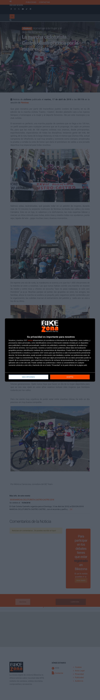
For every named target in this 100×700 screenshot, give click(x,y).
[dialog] (50, 350)
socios (30, 340)
